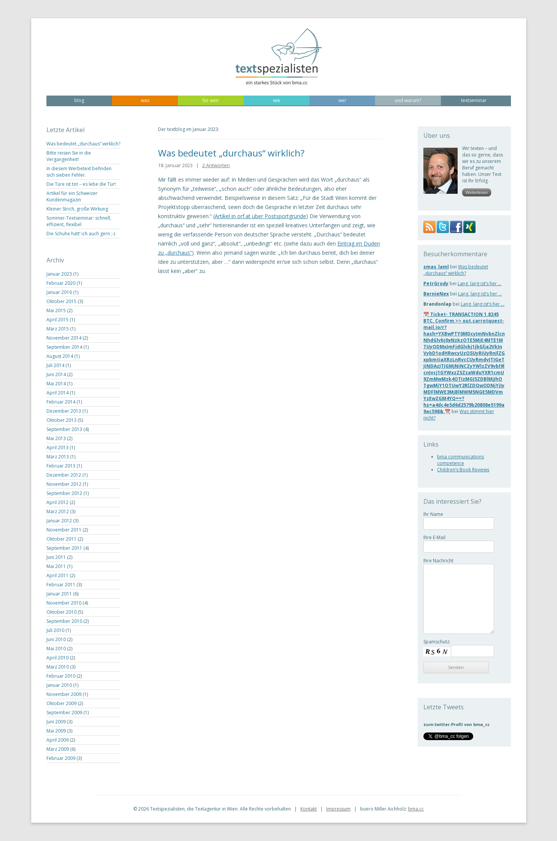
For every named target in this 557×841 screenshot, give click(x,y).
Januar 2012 (59, 520)
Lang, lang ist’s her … (479, 283)
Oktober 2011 (61, 539)
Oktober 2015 (61, 301)
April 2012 (57, 502)
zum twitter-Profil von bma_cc (456, 724)
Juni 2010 (56, 639)
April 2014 (57, 392)
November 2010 (63, 603)
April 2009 (57, 740)
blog (79, 100)
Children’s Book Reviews (463, 469)
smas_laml (436, 266)
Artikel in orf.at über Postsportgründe (260, 216)
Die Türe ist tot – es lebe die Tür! (81, 184)
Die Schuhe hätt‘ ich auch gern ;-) (80, 233)
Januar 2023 (59, 274)
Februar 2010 (60, 676)
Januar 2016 (59, 292)
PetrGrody (435, 283)
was (145, 100)
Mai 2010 (56, 648)
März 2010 (57, 667)
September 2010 (64, 621)
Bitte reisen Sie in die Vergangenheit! (68, 156)
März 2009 (57, 749)
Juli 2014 (55, 365)
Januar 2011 (59, 593)
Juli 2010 (55, 630)
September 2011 (64, 548)
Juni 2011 (56, 557)
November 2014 (63, 338)
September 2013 (64, 429)
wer (342, 100)
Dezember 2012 (63, 475)
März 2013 (57, 456)
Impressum (338, 809)
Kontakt (308, 809)
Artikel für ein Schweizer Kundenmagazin (71, 196)
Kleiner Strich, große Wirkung (77, 209)
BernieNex (436, 293)
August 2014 (59, 356)
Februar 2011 (60, 584)
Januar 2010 (59, 685)
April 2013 (57, 447)
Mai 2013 (56, 438)
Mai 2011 (56, 566)
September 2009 (64, 712)
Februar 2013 (60, 466)
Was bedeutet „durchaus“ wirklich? (83, 143)
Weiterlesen (477, 192)
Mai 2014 (56, 383)
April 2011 (57, 575)
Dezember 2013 (63, 411)
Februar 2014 (60, 402)
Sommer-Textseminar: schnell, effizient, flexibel (78, 221)
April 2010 (57, 657)
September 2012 (64, 493)
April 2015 (57, 319)
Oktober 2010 (61, 612)
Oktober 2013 (61, 420)
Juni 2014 (56, 374)
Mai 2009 (56, 731)
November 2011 (63, 530)
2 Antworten (216, 165)
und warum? (408, 100)
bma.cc (416, 809)
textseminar (474, 100)
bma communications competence (460, 459)
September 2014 (64, 347)
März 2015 (57, 329)
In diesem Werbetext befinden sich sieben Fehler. (79, 171)
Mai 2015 (56, 310)
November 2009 (63, 694)
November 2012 (63, 484)
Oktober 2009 (61, 703)
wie (276, 100)
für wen (211, 100)
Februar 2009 (60, 758)
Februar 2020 (60, 283)
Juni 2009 (56, 721)
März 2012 (57, 511)
